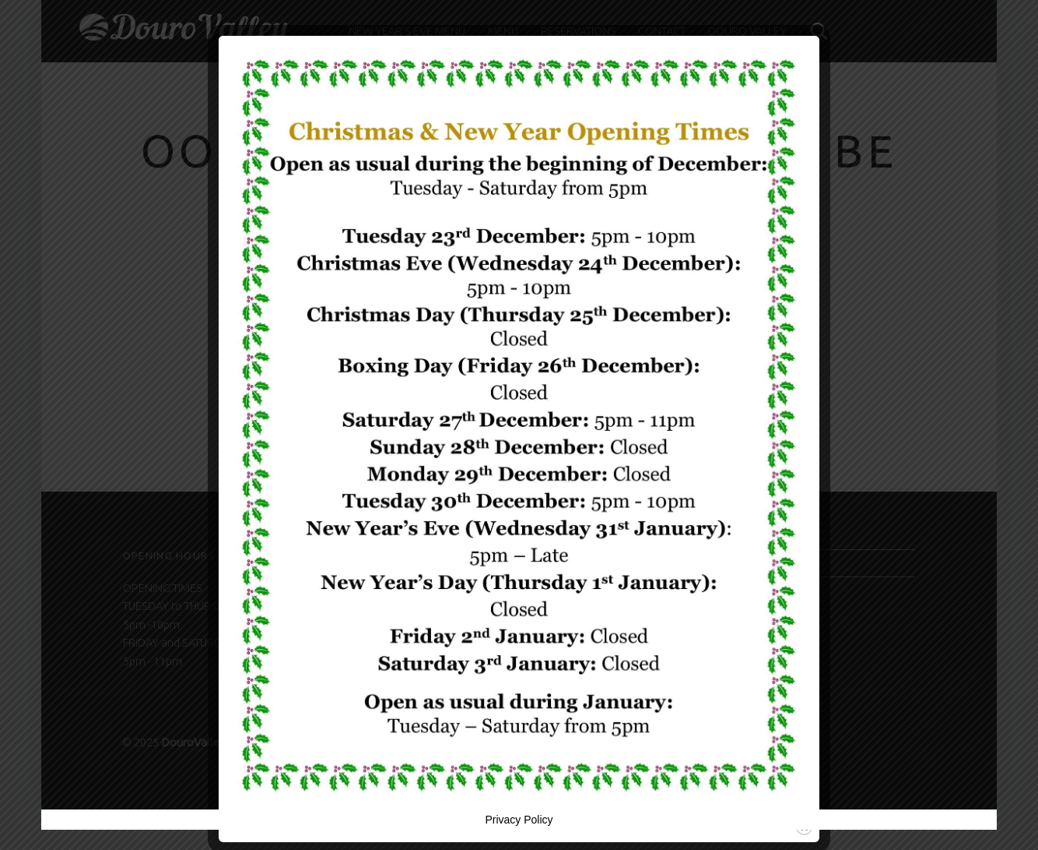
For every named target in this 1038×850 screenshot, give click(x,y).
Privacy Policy (518, 819)
